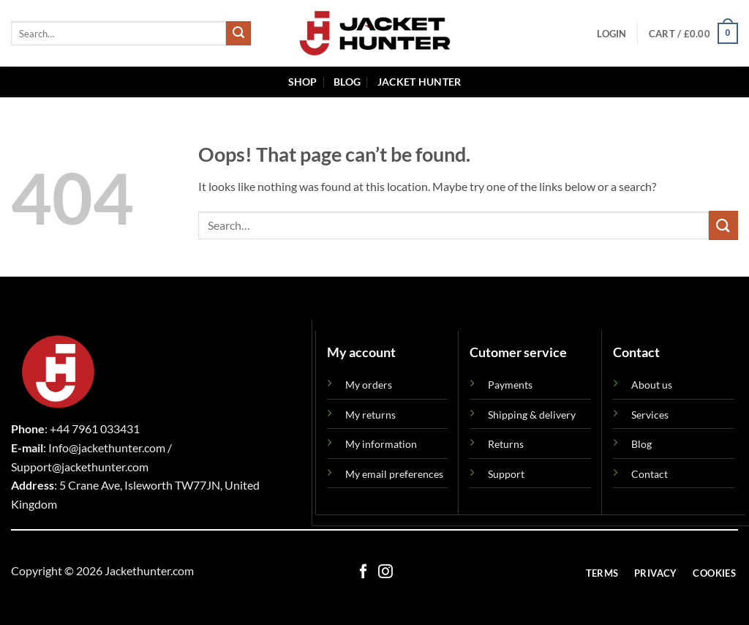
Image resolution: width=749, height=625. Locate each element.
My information (381, 444)
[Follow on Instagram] (385, 572)
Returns (506, 444)
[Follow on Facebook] (363, 572)
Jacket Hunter (419, 81)
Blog (347, 81)
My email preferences (394, 474)
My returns (370, 414)
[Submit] (238, 33)
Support (506, 474)
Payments (510, 384)
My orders (368, 384)
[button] (611, 33)
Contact (649, 474)
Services (650, 414)
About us (651, 384)
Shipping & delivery (532, 414)
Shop (302, 81)
